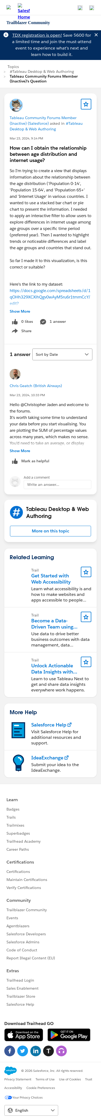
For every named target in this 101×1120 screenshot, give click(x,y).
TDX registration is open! (37, 35)
